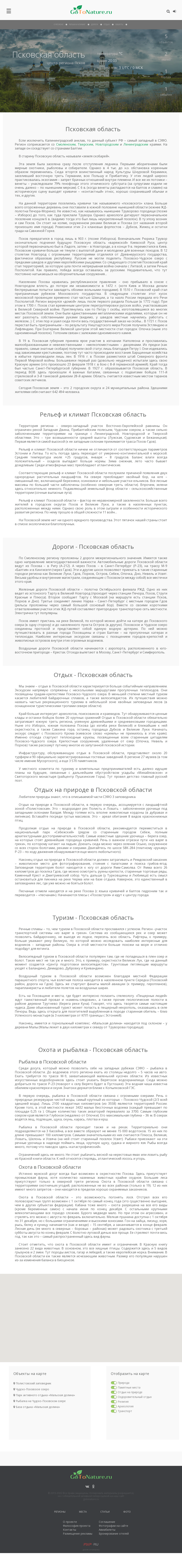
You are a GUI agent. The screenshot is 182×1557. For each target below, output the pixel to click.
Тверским (85, 144)
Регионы (59, 1512)
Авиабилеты (107, 1529)
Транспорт (125, 1411)
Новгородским (107, 144)
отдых (107, 24)
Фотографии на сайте (113, 1526)
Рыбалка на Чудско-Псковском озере (39, 1401)
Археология (125, 1406)
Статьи (105, 1512)
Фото (127, 1512)
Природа (123, 1383)
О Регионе (58, 24)
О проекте (70, 1522)
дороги (94, 24)
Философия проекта (76, 1526)
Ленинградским (135, 144)
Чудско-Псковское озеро (31, 1389)
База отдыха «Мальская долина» (36, 1407)
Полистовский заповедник (32, 1383)
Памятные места (129, 1387)
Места (83, 1512)
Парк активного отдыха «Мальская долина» (44, 1395)
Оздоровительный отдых (135, 1397)
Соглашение (107, 1522)
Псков (80, 62)
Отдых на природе (130, 1392)
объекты (119, 24)
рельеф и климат (77, 24)
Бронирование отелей (114, 1533)
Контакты (69, 1529)
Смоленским (66, 144)
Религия (123, 1401)
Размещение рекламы (77, 1533)
